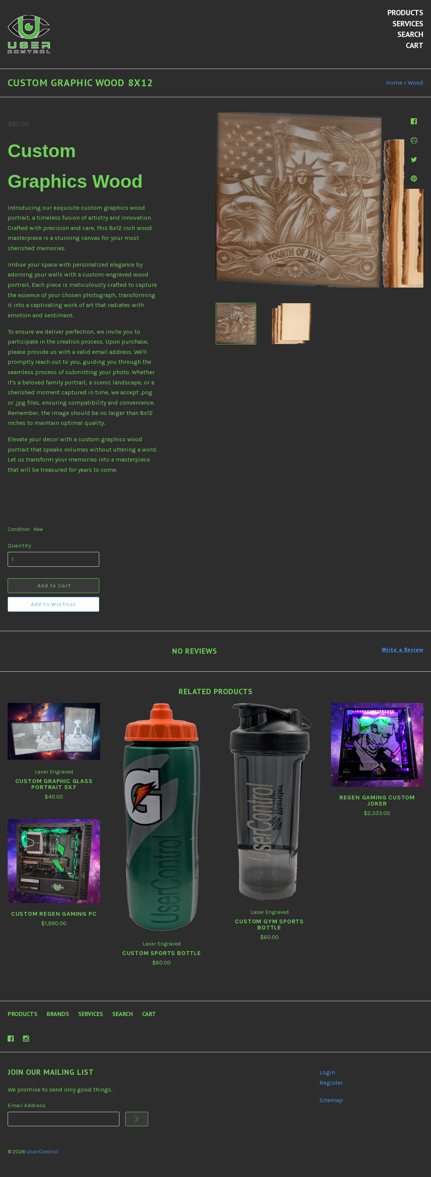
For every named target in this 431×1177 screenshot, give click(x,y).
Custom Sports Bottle (161, 953)
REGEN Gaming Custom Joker (377, 800)
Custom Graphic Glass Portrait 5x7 (54, 784)
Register (331, 1082)
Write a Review (402, 649)
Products (405, 13)
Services (407, 24)
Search (410, 34)
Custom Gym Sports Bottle (269, 924)
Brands (58, 1014)
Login (327, 1072)
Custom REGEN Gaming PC (54, 913)
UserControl (42, 1151)
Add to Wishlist (53, 604)
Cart (414, 45)
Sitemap (331, 1100)
